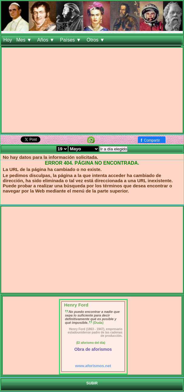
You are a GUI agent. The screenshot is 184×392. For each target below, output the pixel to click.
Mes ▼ (24, 39)
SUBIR (91, 383)
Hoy (7, 39)
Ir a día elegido (113, 149)
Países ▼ (71, 39)
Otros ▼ (96, 39)
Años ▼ (46, 39)
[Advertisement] (92, 90)
